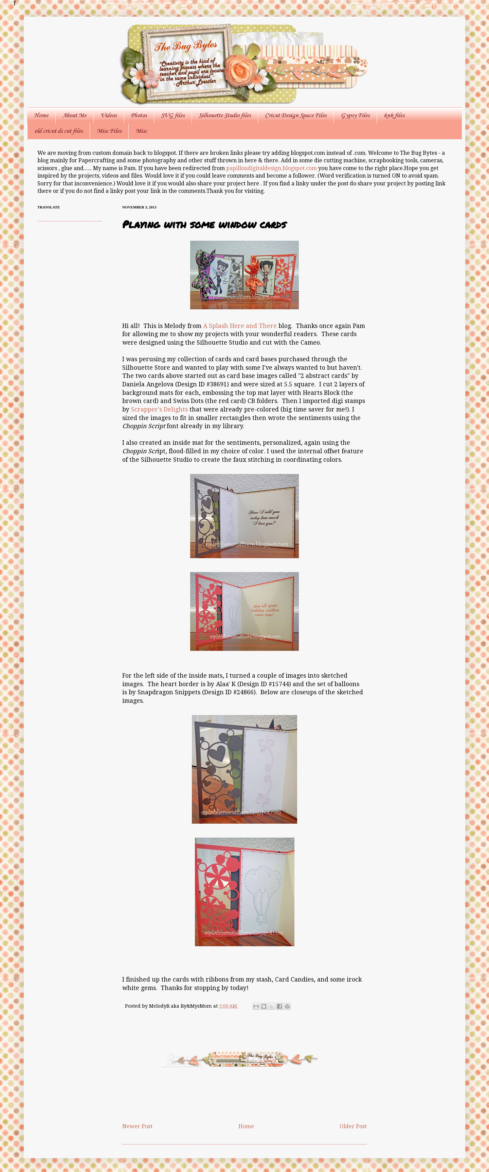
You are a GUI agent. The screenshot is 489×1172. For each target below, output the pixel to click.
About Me (74, 115)
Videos (108, 115)
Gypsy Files (355, 115)
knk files (394, 115)
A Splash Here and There (240, 326)
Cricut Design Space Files (295, 115)
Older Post (353, 1126)
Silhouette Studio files (225, 115)
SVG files (172, 115)
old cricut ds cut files (58, 131)
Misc (141, 131)
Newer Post (137, 1126)
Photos (139, 115)
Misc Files (109, 131)
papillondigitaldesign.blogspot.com (272, 168)
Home (41, 115)
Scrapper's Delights (159, 409)
